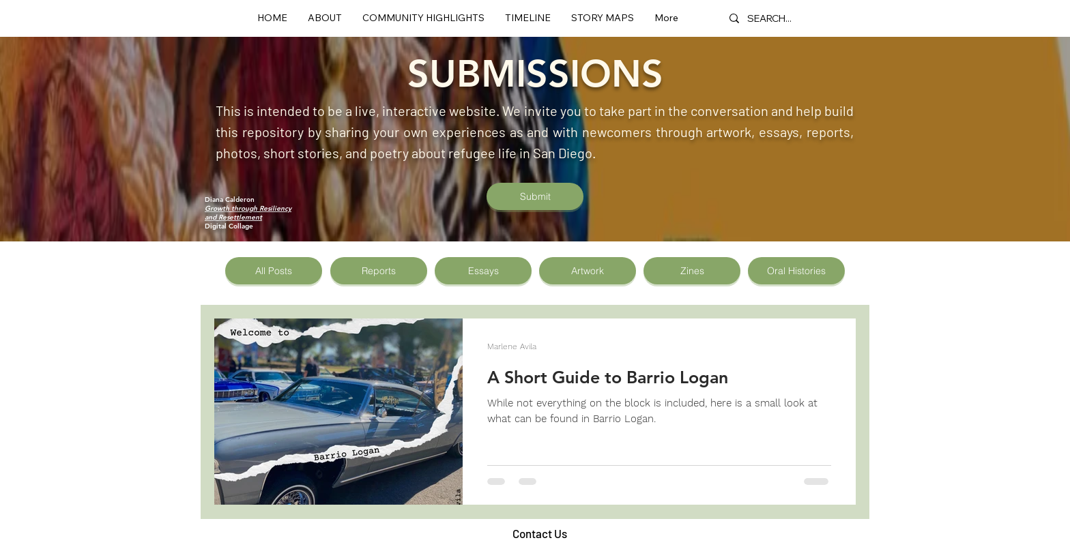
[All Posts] (273, 270)
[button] (423, 18)
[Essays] (483, 270)
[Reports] (378, 270)
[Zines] (692, 270)
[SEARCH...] (770, 18)
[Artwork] (587, 270)
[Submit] (535, 196)
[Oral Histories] (796, 270)
